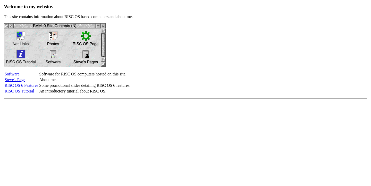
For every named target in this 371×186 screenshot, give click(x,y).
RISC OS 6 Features (21, 85)
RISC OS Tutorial (19, 91)
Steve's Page (15, 80)
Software (12, 74)
